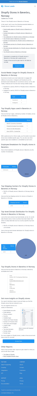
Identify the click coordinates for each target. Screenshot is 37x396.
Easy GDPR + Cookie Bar (13, 131)
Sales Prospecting (6, 364)
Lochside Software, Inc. (7, 393)
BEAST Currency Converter (14, 123)
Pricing (3, 381)
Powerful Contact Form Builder (15, 126)
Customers (22, 370)
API (2, 373)
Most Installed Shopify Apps (11, 356)
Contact (22, 367)
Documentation (5, 383)
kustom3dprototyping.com (17, 281)
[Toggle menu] (35, 6)
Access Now (18, 66)
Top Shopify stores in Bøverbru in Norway (14, 52)
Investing (3, 367)
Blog (21, 373)
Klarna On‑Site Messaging (13, 128)
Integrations (4, 370)
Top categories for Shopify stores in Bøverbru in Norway (18, 37)
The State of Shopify (9, 354)
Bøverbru (12, 284)
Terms (21, 383)
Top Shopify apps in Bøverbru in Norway (14, 38)
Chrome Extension (23, 1)
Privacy (22, 381)
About (21, 364)
